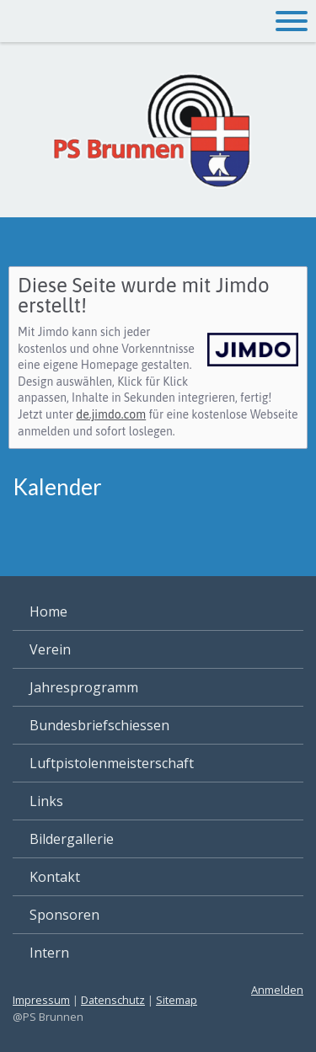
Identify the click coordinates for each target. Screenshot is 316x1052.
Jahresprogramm (83, 687)
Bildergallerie (71, 839)
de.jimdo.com (111, 414)
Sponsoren (64, 914)
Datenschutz (113, 999)
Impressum (41, 999)
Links (46, 801)
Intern (49, 952)
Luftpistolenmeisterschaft (111, 763)
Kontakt (54, 877)
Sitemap (176, 999)
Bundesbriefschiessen (99, 725)
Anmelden (277, 989)
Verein (50, 649)
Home (48, 611)
